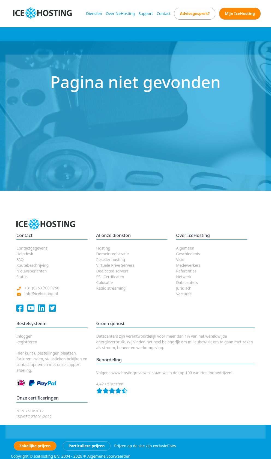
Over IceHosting (120, 13)
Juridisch (183, 288)
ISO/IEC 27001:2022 (34, 416)
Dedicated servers (112, 271)
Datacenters (187, 282)
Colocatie (104, 282)
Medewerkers (188, 265)
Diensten (94, 13)
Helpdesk (24, 253)
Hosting (103, 248)
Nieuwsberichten (31, 271)
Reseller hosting (110, 259)
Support (146, 13)
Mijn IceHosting (240, 13)
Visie (180, 259)
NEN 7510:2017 (30, 410)
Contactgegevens (31, 248)
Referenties (186, 271)
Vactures (184, 293)
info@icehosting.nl (41, 293)
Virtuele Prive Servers (115, 265)
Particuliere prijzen (87, 445)
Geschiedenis (188, 253)
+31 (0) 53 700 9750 (42, 287)
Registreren (26, 341)
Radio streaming (111, 288)
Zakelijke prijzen (35, 445)
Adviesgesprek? (195, 13)
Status (22, 276)
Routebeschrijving (32, 265)
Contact (164, 13)
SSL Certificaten (110, 276)
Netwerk (183, 276)
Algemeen (185, 248)
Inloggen (24, 336)
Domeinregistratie (112, 253)
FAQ (20, 259)
